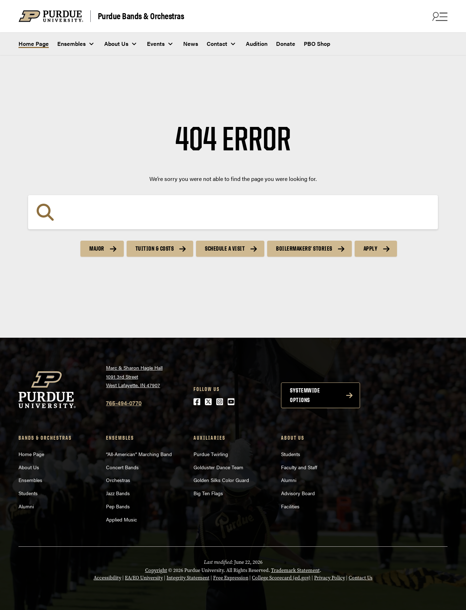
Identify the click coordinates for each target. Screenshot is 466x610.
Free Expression (230, 577)
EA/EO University (144, 577)
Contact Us (360, 577)
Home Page (33, 43)
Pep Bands (118, 506)
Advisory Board (298, 493)
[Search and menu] (439, 16)
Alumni (26, 506)
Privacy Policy (329, 577)
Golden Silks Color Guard (221, 479)
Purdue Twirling (211, 454)
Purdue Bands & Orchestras (141, 16)
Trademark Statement (295, 570)
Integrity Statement (188, 577)
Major (96, 248)
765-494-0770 (124, 403)
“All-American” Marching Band (139, 454)
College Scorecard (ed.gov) (281, 577)
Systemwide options (305, 395)
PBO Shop (317, 43)
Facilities (290, 506)
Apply (371, 248)
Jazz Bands (118, 493)
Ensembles (71, 43)
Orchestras (118, 479)
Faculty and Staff (299, 467)
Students (28, 493)
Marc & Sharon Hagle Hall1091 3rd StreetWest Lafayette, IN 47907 (134, 376)
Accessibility (107, 577)
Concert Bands (122, 467)
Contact (217, 43)
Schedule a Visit (225, 248)
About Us (116, 43)
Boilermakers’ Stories (304, 248)
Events (156, 43)
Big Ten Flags (208, 493)
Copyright (156, 570)
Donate (285, 43)
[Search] (233, 212)
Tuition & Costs (155, 248)
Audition (257, 43)
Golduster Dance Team (218, 467)
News (190, 43)
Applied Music (121, 519)
